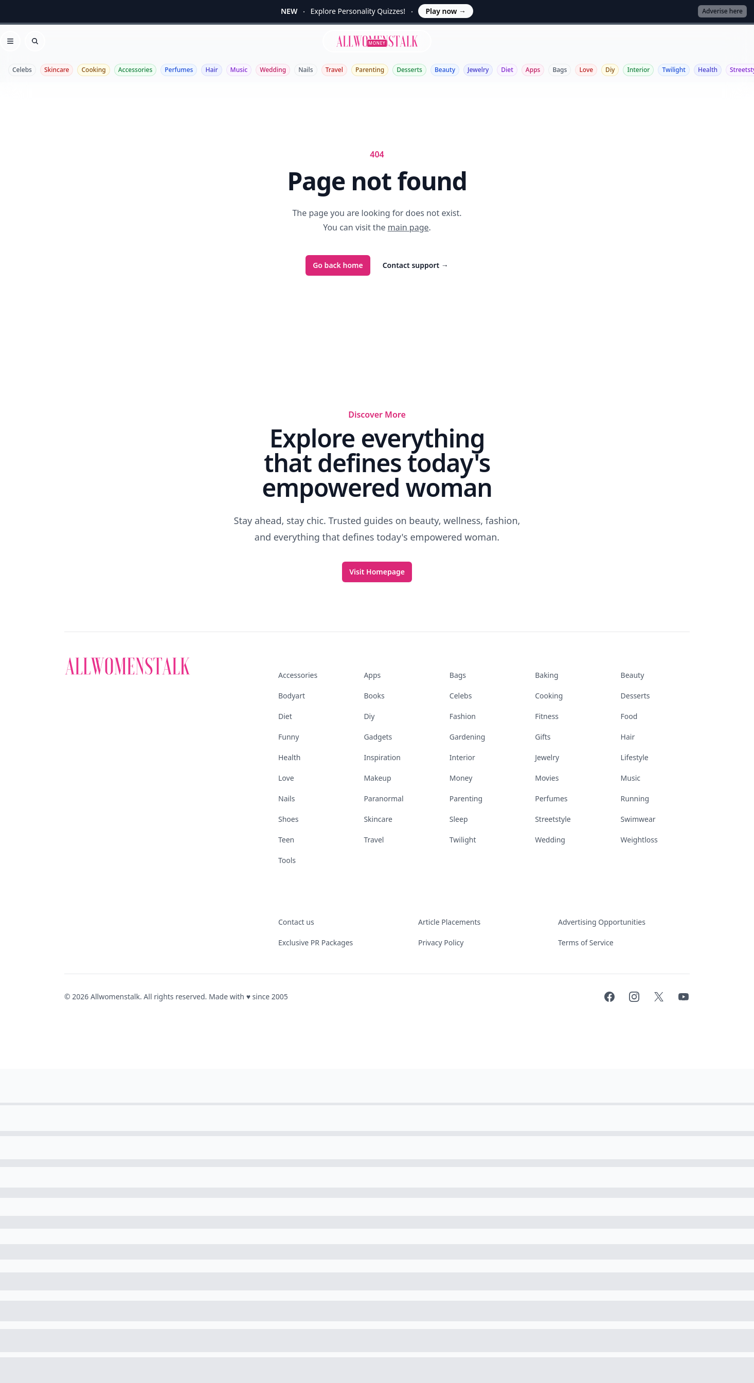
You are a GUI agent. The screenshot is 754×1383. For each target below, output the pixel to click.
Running (635, 798)
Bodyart (291, 696)
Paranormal (383, 798)
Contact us (296, 922)
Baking (546, 675)
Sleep (459, 819)
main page (408, 227)
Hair (211, 69)
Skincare (56, 69)
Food (629, 716)
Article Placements (449, 922)
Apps (533, 69)
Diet (507, 69)
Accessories (135, 69)
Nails (305, 69)
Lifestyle (635, 757)
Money (461, 778)
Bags (559, 69)
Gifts (542, 737)
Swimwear (638, 819)
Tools (287, 860)
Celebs (22, 69)
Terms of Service (586, 942)
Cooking (93, 69)
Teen (286, 840)
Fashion (463, 716)
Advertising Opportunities (601, 922)
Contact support (415, 265)
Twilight (673, 69)
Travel (334, 69)
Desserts (409, 69)
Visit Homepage (377, 572)
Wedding (273, 69)
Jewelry (478, 69)
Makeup (377, 778)
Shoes (288, 819)
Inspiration (382, 757)
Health (707, 69)
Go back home (338, 265)
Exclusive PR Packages (315, 942)
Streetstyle (553, 819)
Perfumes (179, 69)
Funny (288, 737)
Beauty (445, 69)
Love (586, 69)
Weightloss (639, 840)
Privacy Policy (440, 942)
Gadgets (378, 737)
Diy (610, 69)
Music (239, 69)
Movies (547, 778)
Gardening (468, 737)
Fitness (547, 716)
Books (374, 696)
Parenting (369, 69)
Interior (638, 69)
